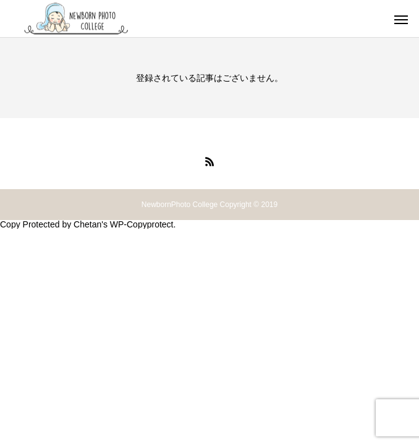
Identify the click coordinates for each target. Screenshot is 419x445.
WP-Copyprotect (142, 224)
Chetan (87, 224)
